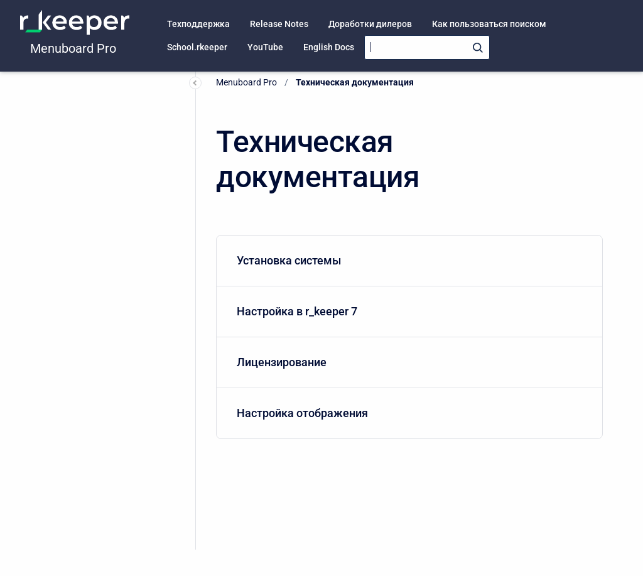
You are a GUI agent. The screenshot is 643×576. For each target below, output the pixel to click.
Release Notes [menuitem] (279, 24)
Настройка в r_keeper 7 (407, 311)
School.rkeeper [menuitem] (197, 47)
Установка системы (407, 260)
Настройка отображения (407, 413)
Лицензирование (407, 362)
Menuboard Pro (73, 48)
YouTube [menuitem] (265, 47)
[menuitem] (409, 261)
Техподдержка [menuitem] (198, 24)
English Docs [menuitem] (328, 47)
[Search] (427, 47)
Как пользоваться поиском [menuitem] (489, 24)
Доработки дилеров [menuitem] (370, 24)
